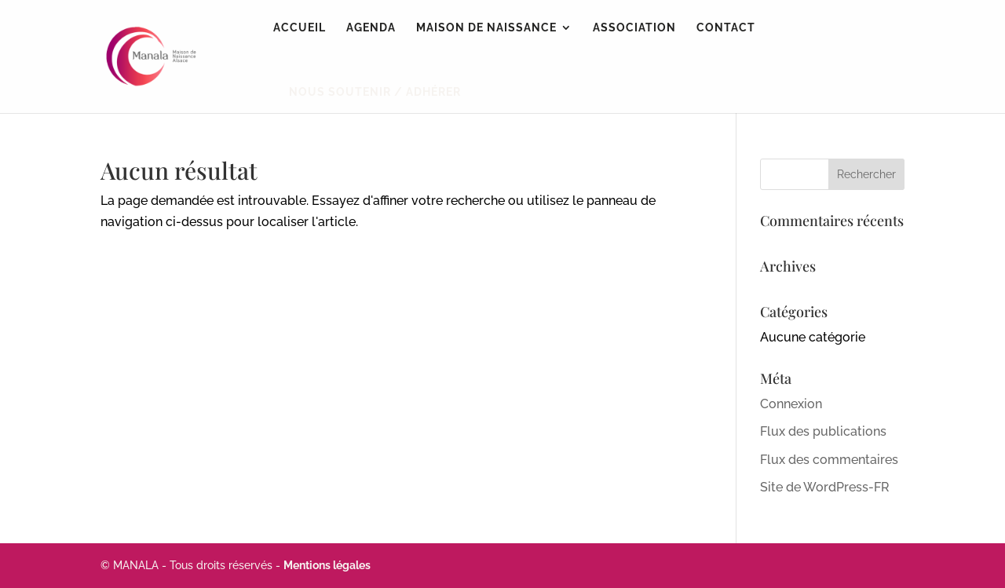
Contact (725, 28)
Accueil (299, 28)
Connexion (791, 403)
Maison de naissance (486, 28)
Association (634, 28)
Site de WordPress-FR (825, 487)
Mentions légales (327, 565)
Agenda (371, 28)
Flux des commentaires (829, 459)
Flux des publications (823, 431)
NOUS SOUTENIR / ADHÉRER (375, 92)
